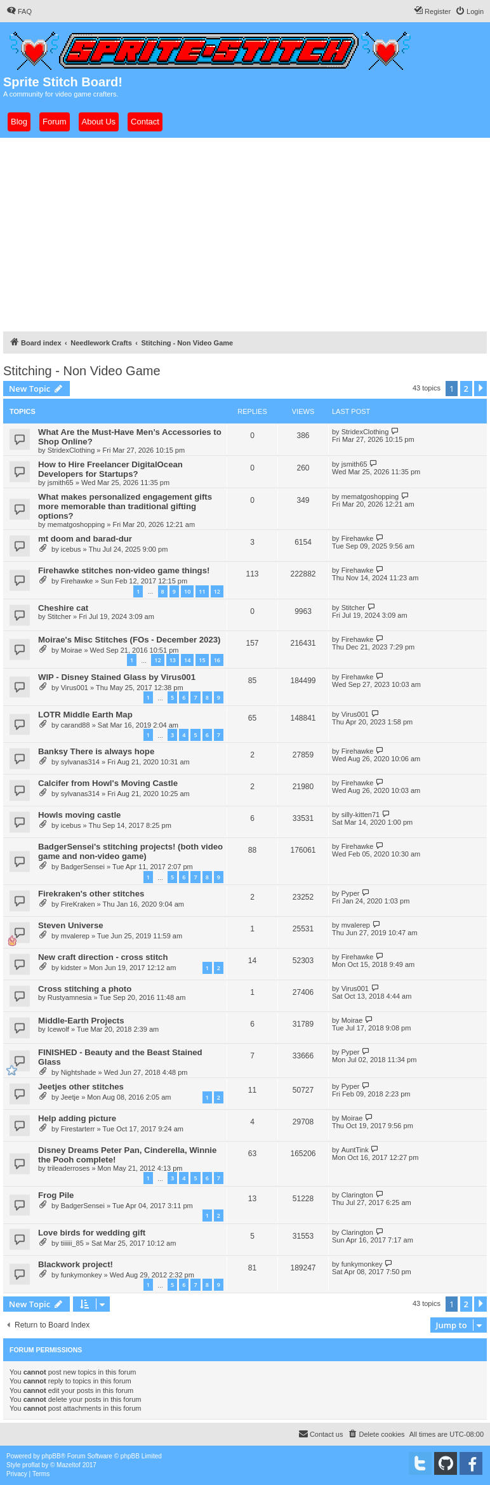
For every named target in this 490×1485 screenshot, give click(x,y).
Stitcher (59, 616)
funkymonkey (81, 1275)
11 (202, 591)
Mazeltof (68, 1465)
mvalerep (75, 936)
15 (202, 660)
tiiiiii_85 (72, 1243)
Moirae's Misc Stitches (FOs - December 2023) (129, 639)
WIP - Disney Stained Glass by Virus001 (116, 677)
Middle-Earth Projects (81, 1020)
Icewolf (58, 1029)
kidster (71, 967)
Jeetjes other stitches (81, 1086)
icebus (71, 549)
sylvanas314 (80, 762)
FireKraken (78, 904)
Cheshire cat (63, 608)
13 (172, 660)
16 (217, 660)
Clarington (357, 1195)
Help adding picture (77, 1118)
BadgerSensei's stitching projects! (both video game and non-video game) (130, 851)
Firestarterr (78, 1129)
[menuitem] (19, 11)
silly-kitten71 (360, 814)
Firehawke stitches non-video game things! (123, 570)
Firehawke (357, 538)
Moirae (72, 650)
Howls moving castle (79, 815)
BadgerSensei (83, 866)
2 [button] (466, 388)
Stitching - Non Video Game (82, 371)
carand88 (75, 725)
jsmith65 (61, 482)
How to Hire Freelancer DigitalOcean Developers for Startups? (110, 469)
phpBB (51, 1456)
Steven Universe (70, 925)
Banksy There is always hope (96, 751)
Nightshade (78, 1072)
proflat (31, 1465)
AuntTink (355, 1150)
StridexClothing (71, 450)
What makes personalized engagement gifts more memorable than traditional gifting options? (125, 506)
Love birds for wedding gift (91, 1232)
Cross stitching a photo (84, 989)
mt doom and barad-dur (85, 538)
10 (187, 591)
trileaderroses (69, 1168)
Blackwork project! (75, 1264)
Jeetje (70, 1097)
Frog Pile (56, 1195)
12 (217, 591)
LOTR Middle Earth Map (85, 714)
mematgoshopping (76, 524)
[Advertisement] (245, 233)
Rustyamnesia (70, 997)
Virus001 (74, 687)
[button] (480, 388)
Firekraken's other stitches (91, 893)
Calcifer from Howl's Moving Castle (108, 783)
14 (187, 660)
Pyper (350, 893)
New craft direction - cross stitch (103, 957)
